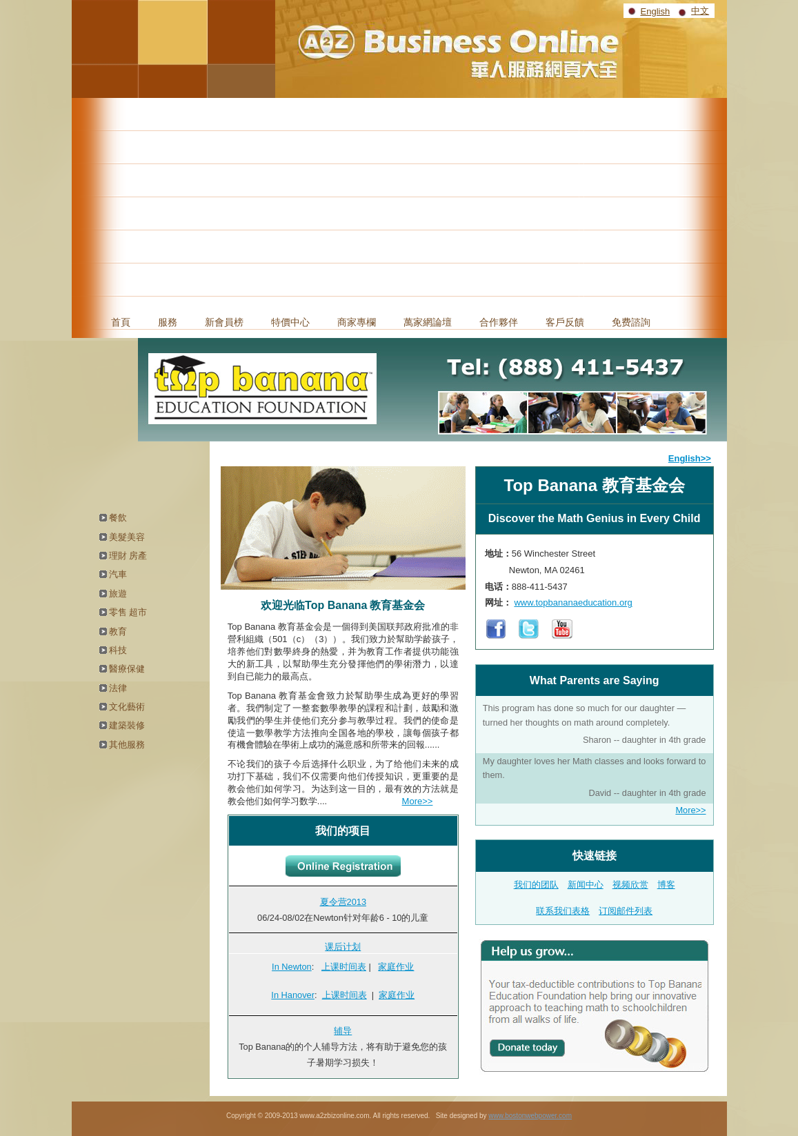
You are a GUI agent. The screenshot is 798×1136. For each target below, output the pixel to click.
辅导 (343, 1031)
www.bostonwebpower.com (530, 1115)
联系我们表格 (563, 911)
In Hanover (293, 995)
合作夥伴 (498, 322)
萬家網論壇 (427, 322)
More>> (417, 801)
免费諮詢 (631, 322)
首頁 (120, 322)
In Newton (292, 966)
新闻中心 (586, 884)
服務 (167, 322)
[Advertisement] (399, 201)
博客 (666, 884)
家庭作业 (396, 966)
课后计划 (343, 946)
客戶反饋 (565, 322)
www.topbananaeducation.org (573, 602)
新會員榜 (224, 322)
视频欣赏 (630, 884)
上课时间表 (343, 966)
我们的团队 (536, 884)
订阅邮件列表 (625, 911)
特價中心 (290, 322)
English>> (689, 458)
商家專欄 (356, 322)
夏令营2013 (343, 902)
